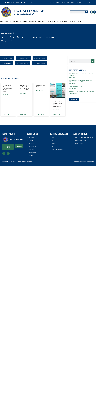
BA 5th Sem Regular (39, 58)
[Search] (86, 12)
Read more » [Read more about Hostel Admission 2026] (39, 90)
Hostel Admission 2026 (41, 86)
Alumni (79, 2)
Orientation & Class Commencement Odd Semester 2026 (8, 88)
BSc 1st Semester (6, 63)
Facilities (41, 21)
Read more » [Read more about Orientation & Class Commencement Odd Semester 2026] (6, 95)
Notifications (54, 2)
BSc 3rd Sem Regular (22, 63)
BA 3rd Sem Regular (23, 58)
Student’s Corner (62, 21)
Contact (79, 21)
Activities (51, 21)
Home (1, 21)
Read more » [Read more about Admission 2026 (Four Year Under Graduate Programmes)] (56, 110)
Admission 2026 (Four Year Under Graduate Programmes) (57, 104)
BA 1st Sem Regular (7, 58)
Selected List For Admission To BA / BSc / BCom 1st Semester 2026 (24, 88)
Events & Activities (68, 2)
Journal (87, 2)
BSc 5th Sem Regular (39, 63)
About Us (8, 21)
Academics (17, 21)
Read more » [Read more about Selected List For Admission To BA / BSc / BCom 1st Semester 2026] (23, 93)
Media (72, 21)
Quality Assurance (29, 21)
